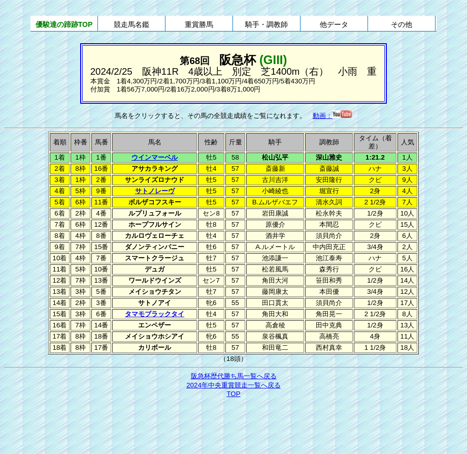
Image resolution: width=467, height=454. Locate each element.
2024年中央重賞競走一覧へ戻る (233, 385)
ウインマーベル (154, 157)
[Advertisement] (233, 427)
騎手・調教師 (266, 24)
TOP (233, 394)
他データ (334, 24)
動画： (332, 115)
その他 (401, 24)
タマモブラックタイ (154, 314)
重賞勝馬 (199, 24)
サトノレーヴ (155, 191)
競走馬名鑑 (131, 24)
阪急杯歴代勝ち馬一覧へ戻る (234, 376)
